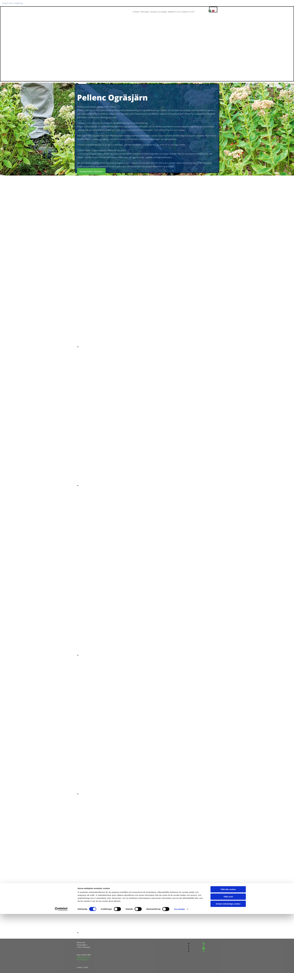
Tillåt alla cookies (228, 948)
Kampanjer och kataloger (158, 12)
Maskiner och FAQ (188, 12)
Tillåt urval (228, 956)
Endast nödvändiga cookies (228, 963)
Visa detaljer (179, 968)
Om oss (178, 12)
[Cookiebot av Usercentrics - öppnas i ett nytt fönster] (61, 968)
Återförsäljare (144, 12)
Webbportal (172, 12)
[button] (91, 171)
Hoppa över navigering (12, 3)
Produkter (136, 12)
